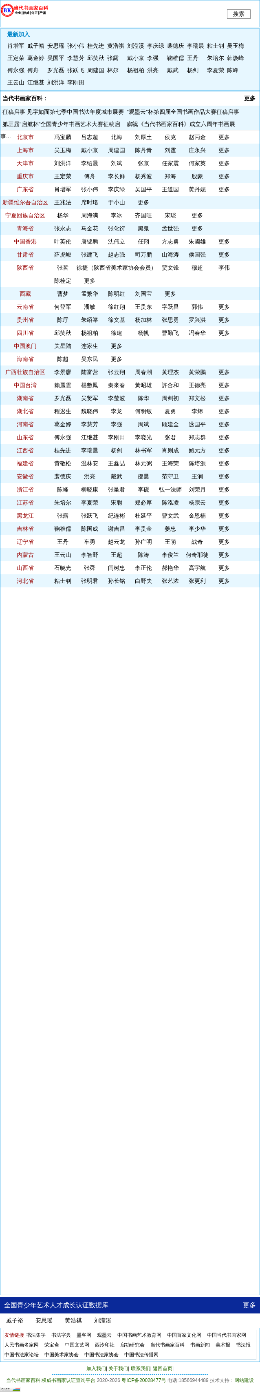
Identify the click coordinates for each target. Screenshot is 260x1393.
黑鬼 (143, 228)
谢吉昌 (116, 528)
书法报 (243, 1345)
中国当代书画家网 (226, 1335)
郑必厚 (143, 502)
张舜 (89, 568)
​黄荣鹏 (197, 372)
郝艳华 (170, 568)
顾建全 (170, 424)
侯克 (170, 137)
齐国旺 (143, 215)
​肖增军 (15, 45)
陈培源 (197, 463)
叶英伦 (62, 241)
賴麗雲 (62, 385)
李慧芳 (75, 58)
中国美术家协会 (61, 1355)
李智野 (89, 554)
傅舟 (33, 70)
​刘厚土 (143, 137)
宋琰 (170, 215)
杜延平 (143, 515)
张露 (113, 58)
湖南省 (25, 398)
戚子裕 (35, 45)
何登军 (62, 306)
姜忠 (170, 528)
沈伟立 (116, 241)
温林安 (89, 463)
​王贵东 (143, 306)
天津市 (25, 163)
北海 (116, 137)
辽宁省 (25, 541)
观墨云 (104, 1335)
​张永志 (62, 228)
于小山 (116, 202)
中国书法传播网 (141, 1355)
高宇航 (197, 568)
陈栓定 (62, 280)
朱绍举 (89, 320)
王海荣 (170, 463)
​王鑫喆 (116, 463)
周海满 (89, 215)
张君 (170, 437)
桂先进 (95, 45)
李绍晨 (89, 163)
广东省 (25, 189)
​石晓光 (62, 568)
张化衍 (116, 228)
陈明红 (116, 293)
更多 (250, 98)
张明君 (89, 581)
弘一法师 (170, 489)
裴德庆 (175, 45)
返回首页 (162, 1368)
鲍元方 (197, 450)
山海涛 (170, 254)
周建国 (95, 70)
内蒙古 (25, 554)
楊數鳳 (89, 385)
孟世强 (170, 228)
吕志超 (89, 137)
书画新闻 (200, 1345)
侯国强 (197, 254)
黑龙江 (25, 515)
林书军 (143, 450)
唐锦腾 (89, 241)
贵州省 (25, 320)
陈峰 (232, 70)
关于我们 (118, 1368)
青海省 (25, 228)
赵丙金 (197, 137)
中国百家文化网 (184, 1335)
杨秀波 (143, 176)
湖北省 (25, 411)
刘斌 (116, 163)
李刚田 (75, 82)
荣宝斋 (51, 1345)
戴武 (172, 70)
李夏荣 (215, 70)
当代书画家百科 (167, 1345)
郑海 (170, 176)
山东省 (25, 437)
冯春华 (197, 333)
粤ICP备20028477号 (143, 1380)
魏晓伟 (89, 411)
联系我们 (140, 1368)
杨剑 (192, 70)
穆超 (197, 267)
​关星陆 (62, 346)
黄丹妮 (197, 189)
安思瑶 (55, 45)
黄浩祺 (115, 45)
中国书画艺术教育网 (139, 1335)
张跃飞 (75, 70)
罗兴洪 (197, 320)
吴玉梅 (235, 45)
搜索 (239, 14)
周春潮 (143, 372)
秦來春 (116, 385)
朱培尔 (215, 58)
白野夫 (143, 581)
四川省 (25, 333)
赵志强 (116, 254)
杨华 (62, 215)
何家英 (197, 163)
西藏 (25, 293)
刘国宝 (143, 293)
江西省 (25, 450)
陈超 (62, 359)
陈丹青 (143, 150)
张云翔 (116, 372)
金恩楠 (197, 515)
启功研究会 (132, 1345)
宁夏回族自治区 (25, 215)
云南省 (25, 306)
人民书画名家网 (21, 1345)
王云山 (15, 82)
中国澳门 (25, 346)
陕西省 (25, 267)
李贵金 (143, 528)
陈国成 (89, 528)
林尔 (113, 70)
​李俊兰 (170, 554)
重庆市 (25, 176)
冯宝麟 (62, 137)
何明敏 (143, 411)
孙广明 (143, 541)
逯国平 (197, 424)
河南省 (25, 424)
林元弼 (143, 463)
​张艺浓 (170, 581)
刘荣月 (197, 489)
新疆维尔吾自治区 (25, 202)
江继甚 (35, 82)
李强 (153, 58)
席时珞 (89, 202)
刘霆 (170, 150)
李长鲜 (116, 176)
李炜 (197, 411)
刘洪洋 (55, 82)
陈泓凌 (170, 502)
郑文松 (197, 398)
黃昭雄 (143, 385)
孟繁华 (89, 293)
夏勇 (170, 411)
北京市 (25, 137)
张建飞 (89, 254)
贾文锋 (170, 267)
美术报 (223, 1345)
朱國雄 (197, 241)
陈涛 (143, 554)
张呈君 (116, 489)
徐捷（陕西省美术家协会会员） (116, 267)
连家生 (89, 346)
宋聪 (116, 502)
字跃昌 (170, 306)
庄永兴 (197, 150)
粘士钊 (215, 45)
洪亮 (153, 70)
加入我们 (96, 1368)
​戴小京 (135, 58)
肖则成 (170, 450)
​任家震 (170, 163)
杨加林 (143, 320)
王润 (197, 476)
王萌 (170, 541)
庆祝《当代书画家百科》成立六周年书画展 (181, 124)
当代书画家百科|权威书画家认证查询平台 (50, 1380)
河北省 (25, 581)
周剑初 (170, 398)
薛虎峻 (62, 254)
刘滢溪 (135, 45)
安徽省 (25, 476)
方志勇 (170, 241)
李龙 (116, 411)
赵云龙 (116, 541)
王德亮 (197, 385)
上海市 (25, 150)
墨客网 (84, 1335)
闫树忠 (116, 568)
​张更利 (197, 581)
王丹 (192, 58)
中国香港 (25, 241)
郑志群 (197, 437)
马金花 (89, 228)
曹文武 (170, 515)
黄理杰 (170, 372)
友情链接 (14, 1335)
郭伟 (197, 306)
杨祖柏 (135, 70)
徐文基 (116, 320)
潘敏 (89, 306)
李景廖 (62, 372)
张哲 (62, 267)
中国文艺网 (77, 1345)
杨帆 (143, 333)
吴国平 (55, 58)
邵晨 (143, 476)
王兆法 (62, 202)
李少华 (197, 528)
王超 (116, 554)
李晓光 (143, 437)
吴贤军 (89, 398)
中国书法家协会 (101, 1355)
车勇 (89, 541)
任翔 (143, 241)
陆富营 (89, 372)
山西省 (25, 568)
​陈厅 (62, 320)
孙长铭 (116, 581)
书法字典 (61, 1335)
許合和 (170, 385)
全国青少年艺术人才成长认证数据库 (56, 1305)
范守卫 (170, 476)
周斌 (143, 424)
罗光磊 (55, 70)
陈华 (143, 398)
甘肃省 (25, 254)
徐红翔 (116, 306)
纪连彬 (116, 515)
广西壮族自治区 (25, 372)
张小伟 (75, 45)
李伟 (224, 267)
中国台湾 (25, 385)
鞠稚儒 (175, 58)
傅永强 (15, 70)
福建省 (25, 463)
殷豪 (197, 176)
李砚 (143, 489)
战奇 (197, 541)
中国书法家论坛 (21, 1355)
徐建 (116, 333)
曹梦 (62, 293)
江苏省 (25, 502)
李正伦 (143, 568)
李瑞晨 (195, 45)
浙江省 (25, 489)
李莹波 (116, 398)
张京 (143, 163)
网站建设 (244, 1380)
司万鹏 (143, 254)
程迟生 (62, 411)
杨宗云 (197, 502)
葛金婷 (35, 58)
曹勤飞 (170, 333)
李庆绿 (155, 45)
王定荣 (15, 58)
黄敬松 (62, 463)
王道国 (170, 189)
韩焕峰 (235, 58)
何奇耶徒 (197, 554)
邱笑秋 (95, 58)
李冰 (116, 215)
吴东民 (89, 359)
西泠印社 (105, 1345)
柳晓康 (89, 489)
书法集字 (36, 1335)
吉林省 (25, 528)
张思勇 (170, 320)
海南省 (25, 359)
